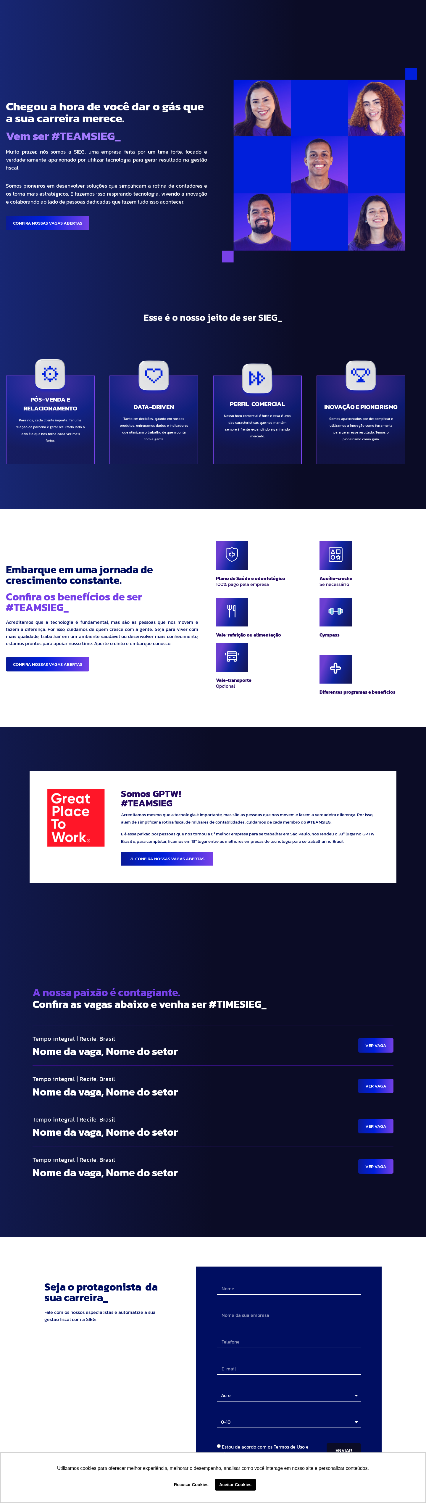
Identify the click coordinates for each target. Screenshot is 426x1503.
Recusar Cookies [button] (191, 1484)
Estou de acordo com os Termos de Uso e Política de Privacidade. (263, 1450)
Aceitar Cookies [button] (235, 1484)
